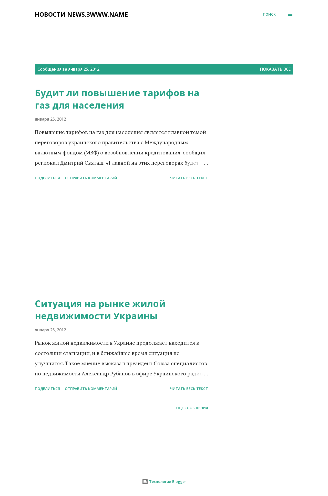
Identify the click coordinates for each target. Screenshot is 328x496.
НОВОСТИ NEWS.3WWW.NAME (81, 14)
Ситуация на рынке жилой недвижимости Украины (100, 309)
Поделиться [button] (47, 177)
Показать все (275, 69)
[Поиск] (269, 14)
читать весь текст (189, 177)
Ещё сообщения (192, 407)
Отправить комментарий (91, 177)
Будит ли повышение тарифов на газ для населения (117, 99)
